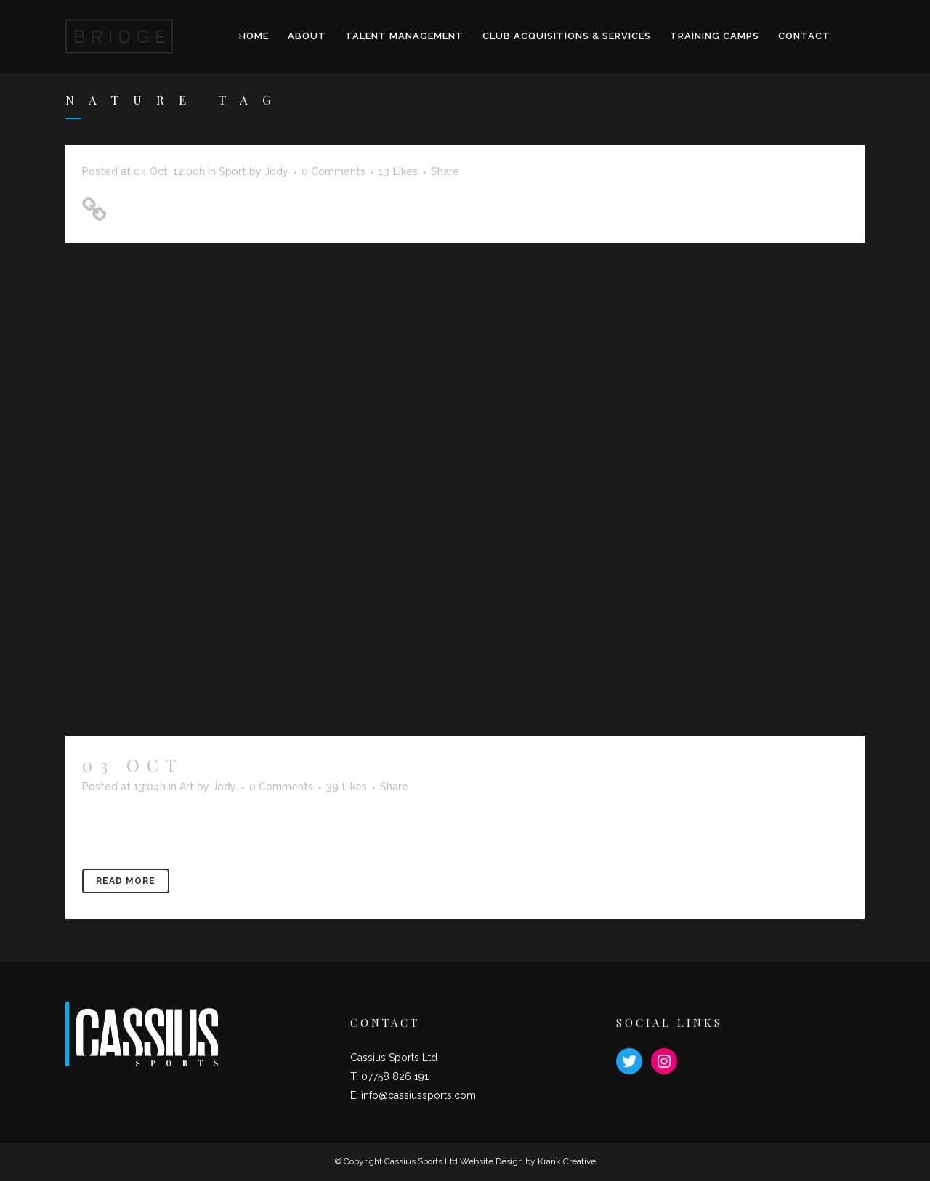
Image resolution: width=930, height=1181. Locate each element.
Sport (232, 171)
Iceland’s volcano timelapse (428, 764)
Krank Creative (567, 1161)
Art (186, 786)
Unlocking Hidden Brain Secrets (240, 204)
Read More (125, 881)
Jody (276, 171)
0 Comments (333, 171)
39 (346, 787)
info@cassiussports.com (418, 1095)
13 (398, 171)
